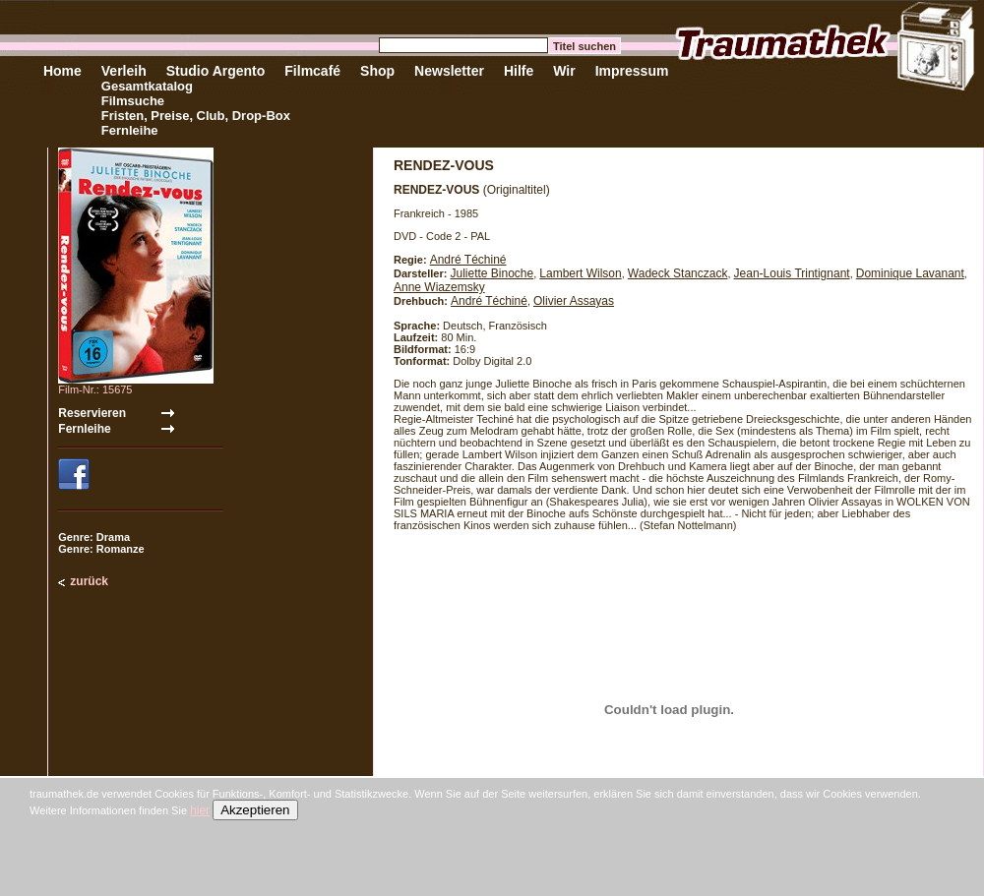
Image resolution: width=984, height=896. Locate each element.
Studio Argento (216, 71)
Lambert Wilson (580, 273)
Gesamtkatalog (147, 86)
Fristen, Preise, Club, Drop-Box (195, 115)
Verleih (124, 71)
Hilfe (518, 71)
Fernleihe (129, 130)
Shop (377, 71)
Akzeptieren (254, 810)
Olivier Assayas (573, 301)
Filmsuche (132, 100)
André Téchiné (468, 260)
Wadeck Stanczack (678, 273)
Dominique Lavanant (910, 273)
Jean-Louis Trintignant (792, 273)
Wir (564, 71)
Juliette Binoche (491, 273)
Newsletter (449, 71)
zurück (89, 581)
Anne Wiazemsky (439, 287)
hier (200, 810)
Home (62, 71)
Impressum (632, 71)
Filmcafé (312, 71)
